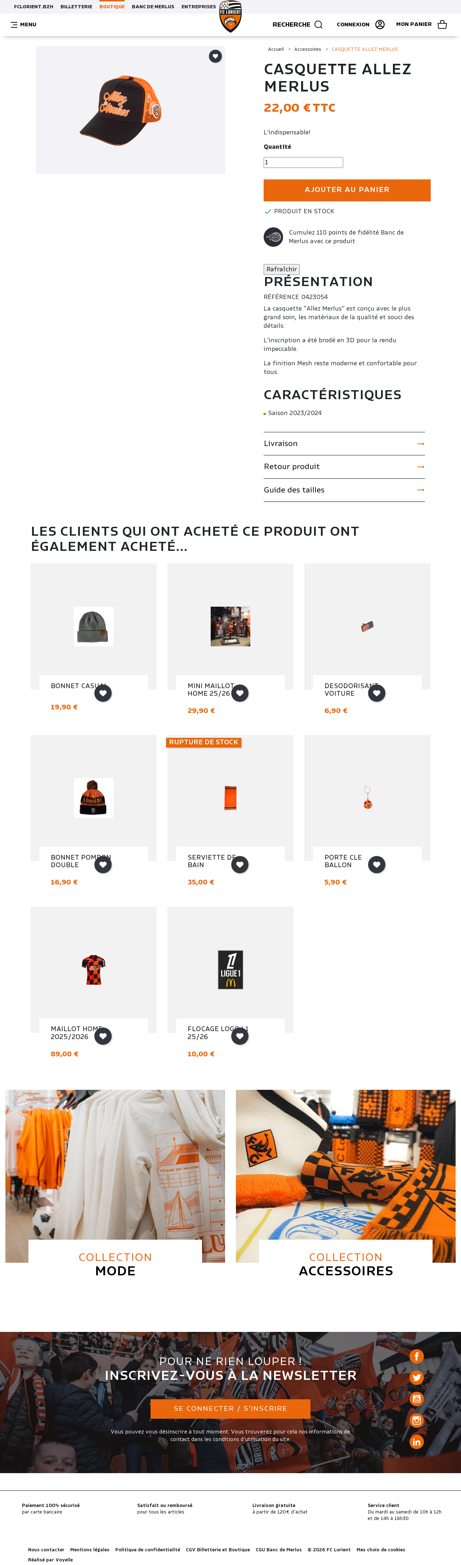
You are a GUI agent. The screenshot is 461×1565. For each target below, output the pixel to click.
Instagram (416, 1420)
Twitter (416, 1377)
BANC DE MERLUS (153, 7)
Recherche (298, 25)
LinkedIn (416, 1442)
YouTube (416, 1399)
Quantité (277, 147)
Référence (281, 297)
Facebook (416, 1356)
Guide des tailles (344, 490)
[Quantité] (303, 162)
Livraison (344, 444)
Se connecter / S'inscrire (230, 1408)
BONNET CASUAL (79, 686)
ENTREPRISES (199, 7)
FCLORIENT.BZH (33, 7)
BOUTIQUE (112, 7)
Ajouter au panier (347, 190)
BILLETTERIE (76, 7)
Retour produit (344, 467)
